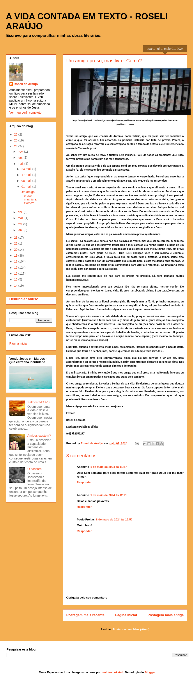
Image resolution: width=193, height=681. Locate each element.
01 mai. (26, 186)
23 (16, 237)
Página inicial (126, 615)
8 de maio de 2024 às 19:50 (114, 519)
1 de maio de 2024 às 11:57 (108, 466)
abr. (21, 212)
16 (16, 273)
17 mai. (26, 175)
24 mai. (26, 169)
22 (16, 243)
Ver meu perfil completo (25, 112)
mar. (21, 218)
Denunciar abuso (24, 299)
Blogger (150, 672)
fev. (20, 224)
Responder (84, 482)
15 (16, 279)
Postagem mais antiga (166, 615)
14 (16, 285)
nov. (21, 151)
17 (16, 267)
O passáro (34, 469)
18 (16, 261)
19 (16, 255)
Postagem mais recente (85, 615)
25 (16, 140)
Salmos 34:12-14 (39, 402)
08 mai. (26, 180)
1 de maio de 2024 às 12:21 (108, 495)
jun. (20, 157)
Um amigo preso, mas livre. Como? (29, 197)
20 (16, 249)
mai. (21, 163)
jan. (20, 230)
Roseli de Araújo (26, 84)
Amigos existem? (39, 435)
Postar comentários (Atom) (131, 629)
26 (16, 134)
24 (16, 146)
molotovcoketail (112, 672)
